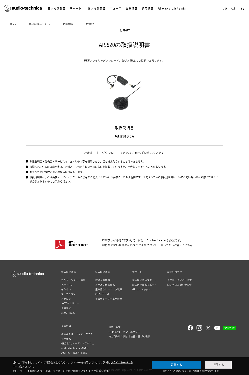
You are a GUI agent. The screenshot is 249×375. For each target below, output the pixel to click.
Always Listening (173, 8)
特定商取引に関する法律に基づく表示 (129, 336)
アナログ (66, 298)
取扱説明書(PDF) (124, 136)
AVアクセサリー (70, 302)
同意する (176, 365)
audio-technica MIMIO (75, 347)
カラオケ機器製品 (105, 284)
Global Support (142, 288)
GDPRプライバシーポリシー (124, 331)
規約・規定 (115, 326)
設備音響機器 (102, 279)
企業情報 (132, 8)
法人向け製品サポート (144, 284)
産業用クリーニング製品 (108, 288)
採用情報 (148, 8)
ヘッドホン (67, 284)
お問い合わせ (174, 271)
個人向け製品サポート (144, 279)
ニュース (116, 8)
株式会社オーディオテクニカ (77, 333)
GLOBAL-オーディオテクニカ (78, 343)
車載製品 (66, 307)
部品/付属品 (68, 312)
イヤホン (66, 288)
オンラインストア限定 (73, 279)
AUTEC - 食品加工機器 (74, 352)
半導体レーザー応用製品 (108, 298)
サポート (76, 8)
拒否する (218, 365)
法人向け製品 (97, 8)
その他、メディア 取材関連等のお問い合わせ (179, 282)
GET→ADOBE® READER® (78, 243)
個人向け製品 (57, 8)
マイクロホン (68, 293)
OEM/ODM (102, 293)
